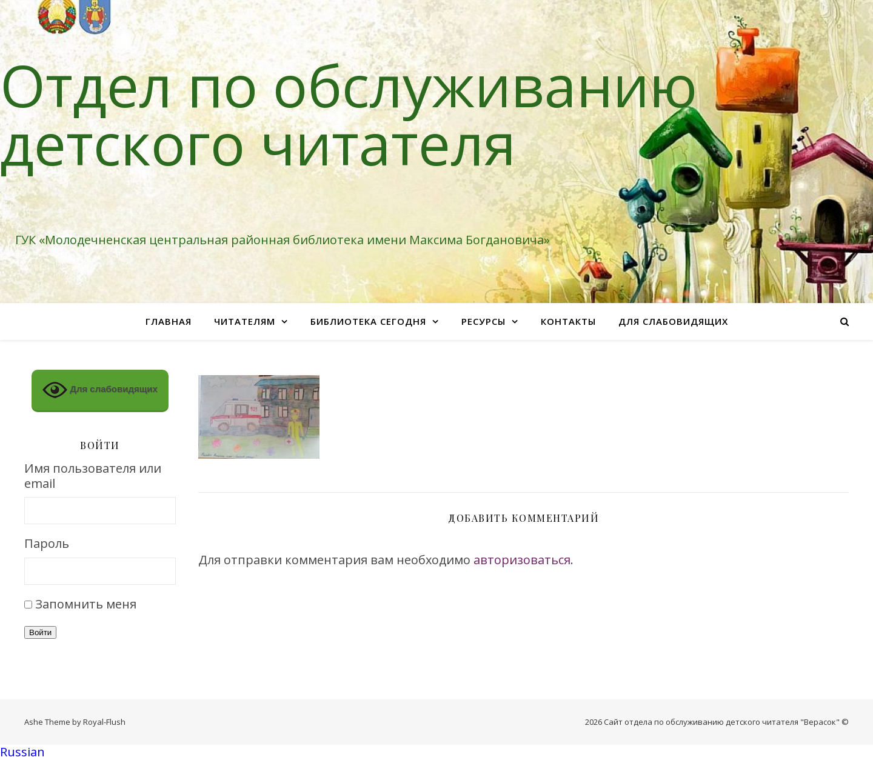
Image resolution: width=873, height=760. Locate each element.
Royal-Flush (104, 721)
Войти (40, 632)
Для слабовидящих (673, 321)
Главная (169, 321)
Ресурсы (483, 321)
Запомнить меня (85, 604)
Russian (22, 752)
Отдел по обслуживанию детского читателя (348, 114)
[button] (436, 752)
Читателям (244, 321)
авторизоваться (521, 560)
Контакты (568, 321)
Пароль (46, 544)
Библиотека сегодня (368, 321)
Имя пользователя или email (92, 476)
